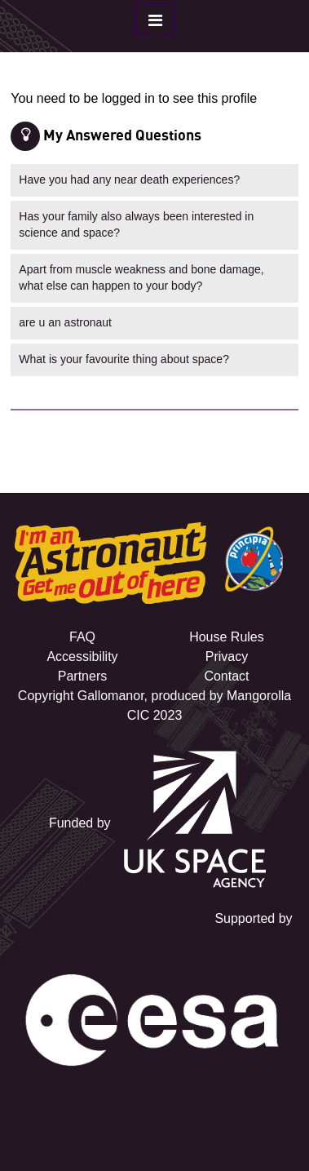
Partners (82, 676)
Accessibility (81, 656)
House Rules (226, 637)
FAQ (82, 637)
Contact (226, 676)
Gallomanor (110, 696)
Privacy (226, 656)
